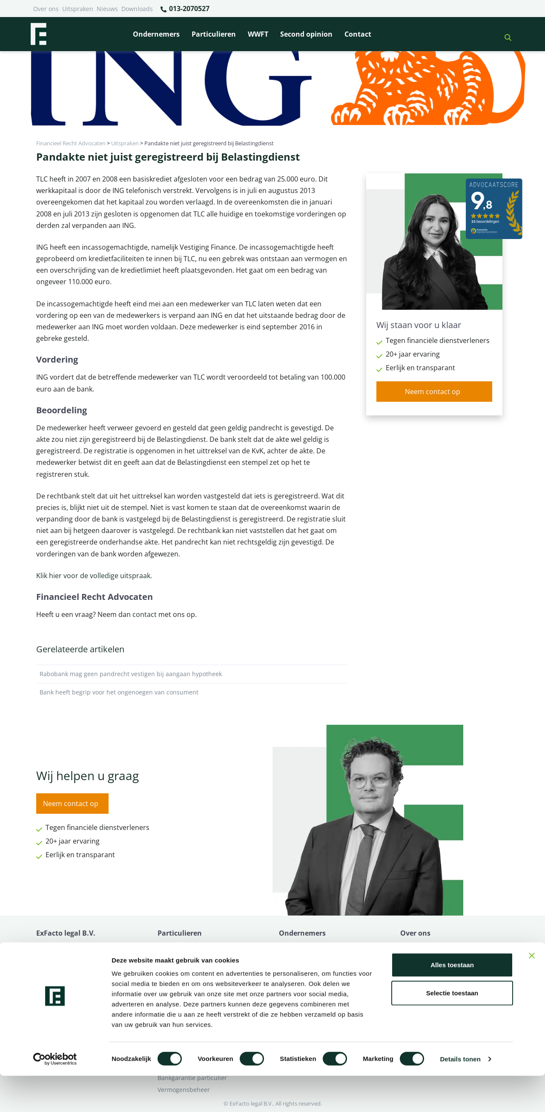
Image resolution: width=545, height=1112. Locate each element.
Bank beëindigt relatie (189, 946)
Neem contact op (432, 391)
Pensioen (292, 958)
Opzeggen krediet (304, 970)
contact (144, 614)
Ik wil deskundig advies (433, 958)
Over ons (46, 9)
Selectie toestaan (452, 1029)
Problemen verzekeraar (191, 970)
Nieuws (107, 9)
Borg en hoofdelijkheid (190, 958)
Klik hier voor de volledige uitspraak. (94, 575)
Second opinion (306, 34)
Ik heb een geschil (426, 946)
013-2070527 (184, 9)
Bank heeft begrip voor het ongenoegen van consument (192, 692)
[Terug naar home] (38, 34)
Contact (357, 34)
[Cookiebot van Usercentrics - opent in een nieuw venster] (55, 1095)
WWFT (258, 34)
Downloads (137, 9)
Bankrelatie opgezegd (310, 946)
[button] (504, 34)
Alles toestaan (452, 1001)
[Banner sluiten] (532, 992)
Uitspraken (77, 9)
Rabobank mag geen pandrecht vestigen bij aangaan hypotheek (192, 674)
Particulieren (214, 34)
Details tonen (460, 1095)
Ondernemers (156, 34)
